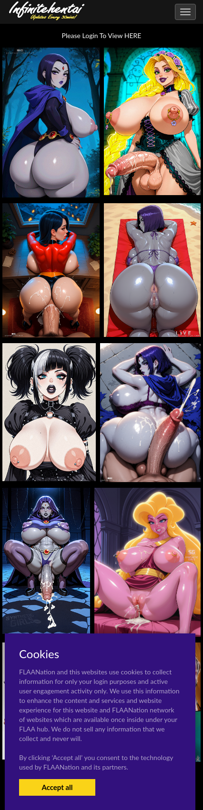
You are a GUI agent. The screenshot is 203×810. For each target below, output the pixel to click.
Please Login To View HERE (102, 35)
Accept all (56, 787)
